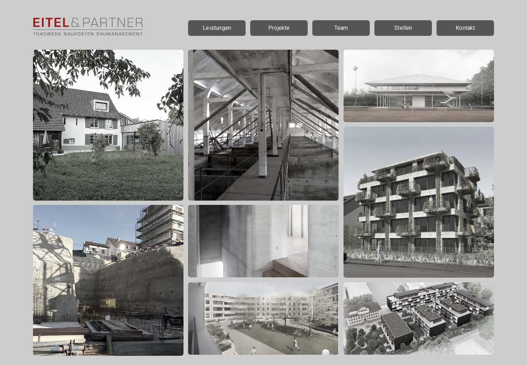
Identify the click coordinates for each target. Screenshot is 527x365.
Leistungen (217, 27)
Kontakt (465, 27)
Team (341, 27)
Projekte (279, 27)
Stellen (403, 27)
